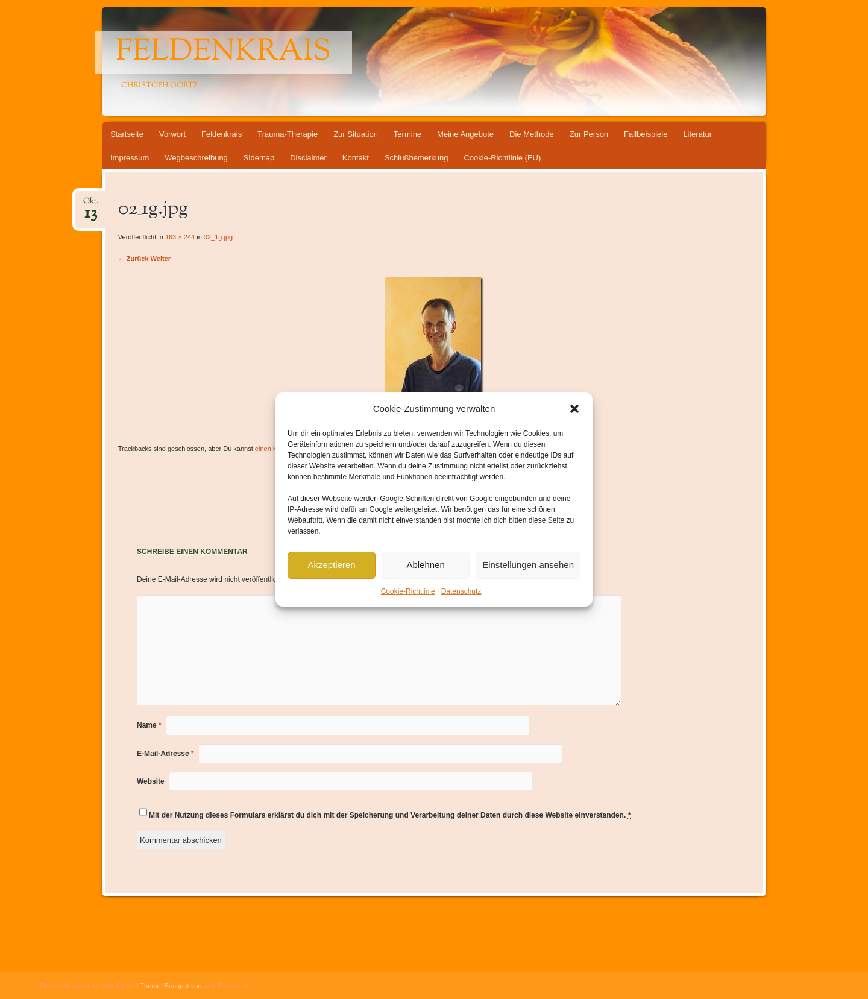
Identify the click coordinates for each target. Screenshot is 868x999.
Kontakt (355, 157)
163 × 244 (180, 237)
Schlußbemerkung (416, 157)
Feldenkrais (223, 52)
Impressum (129, 157)
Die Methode (531, 134)
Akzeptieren (331, 564)
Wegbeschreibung (196, 157)
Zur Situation (355, 134)
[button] (574, 409)
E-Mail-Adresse (165, 753)
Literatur (697, 134)
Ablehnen (425, 564)
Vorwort (172, 134)
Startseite (126, 134)
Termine (407, 134)
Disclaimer (308, 157)
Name (149, 725)
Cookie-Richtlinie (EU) (502, 157)
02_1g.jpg (218, 237)
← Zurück (133, 258)
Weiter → (165, 258)
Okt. (90, 204)
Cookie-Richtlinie (408, 591)
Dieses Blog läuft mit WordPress (87, 985)
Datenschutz (461, 591)
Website (151, 781)
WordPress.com (227, 985)
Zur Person (589, 134)
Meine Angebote (465, 134)
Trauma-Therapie (287, 134)
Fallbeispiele (645, 134)
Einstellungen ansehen (528, 564)
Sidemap (259, 157)
